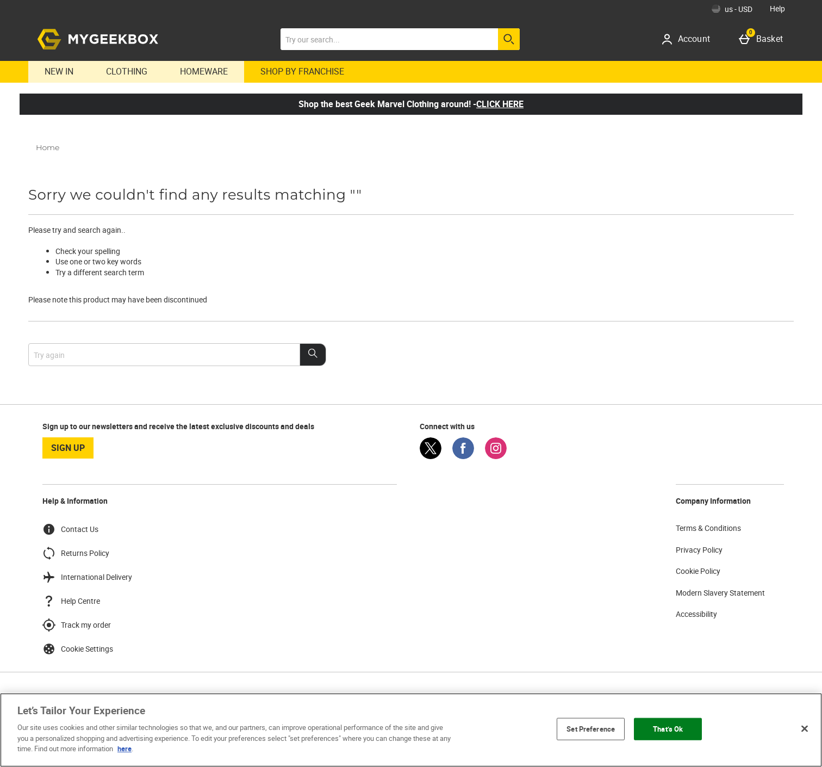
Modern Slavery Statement (720, 592)
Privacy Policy (699, 550)
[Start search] (509, 39)
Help (777, 8)
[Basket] (763, 39)
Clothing (126, 71)
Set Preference (590, 728)
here (124, 748)
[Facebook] (463, 456)
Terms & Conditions (708, 528)
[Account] (690, 39)
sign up (68, 448)
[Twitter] (430, 456)
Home (47, 147)
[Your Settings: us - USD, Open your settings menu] (732, 8)
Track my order (76, 625)
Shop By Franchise (302, 71)
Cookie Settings (77, 648)
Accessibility (696, 614)
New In (59, 71)
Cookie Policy (698, 571)
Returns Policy (75, 553)
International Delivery (87, 577)
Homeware (204, 71)
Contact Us (70, 529)
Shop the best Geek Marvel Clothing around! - (411, 104)
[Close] (805, 728)
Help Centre (71, 601)
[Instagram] (496, 456)
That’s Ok (668, 728)
